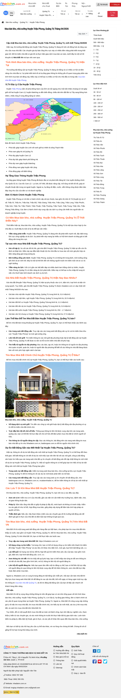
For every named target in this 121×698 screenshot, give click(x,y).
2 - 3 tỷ (96, 53)
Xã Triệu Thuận (99, 159)
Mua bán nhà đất (32, 4)
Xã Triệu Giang (99, 199)
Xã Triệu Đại (98, 163)
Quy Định (75, 647)
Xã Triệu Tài (98, 181)
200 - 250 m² (98, 110)
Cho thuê (11, 13)
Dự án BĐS (58, 4)
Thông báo (58, 661)
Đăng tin (115, 5)
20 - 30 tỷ (97, 71)
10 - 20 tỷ (97, 68)
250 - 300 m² (98, 114)
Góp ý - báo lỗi (78, 674)
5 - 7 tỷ (96, 61)
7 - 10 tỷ (96, 64)
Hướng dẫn (58, 647)
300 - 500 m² (98, 118)
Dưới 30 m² (98, 89)
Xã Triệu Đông (99, 185)
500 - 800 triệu (99, 43)
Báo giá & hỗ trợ (61, 657)
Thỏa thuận (98, 35)
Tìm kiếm (112, 14)
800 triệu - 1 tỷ (99, 46)
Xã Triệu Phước (99, 149)
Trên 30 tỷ (97, 75)
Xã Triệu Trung (99, 188)
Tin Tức (66, 4)
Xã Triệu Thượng (100, 195)
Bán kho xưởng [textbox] (26, 14)
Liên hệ (57, 664)
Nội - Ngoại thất (86, 4)
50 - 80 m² (97, 96)
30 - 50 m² (97, 92)
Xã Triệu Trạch (99, 156)
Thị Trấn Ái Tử (99, 138)
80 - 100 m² (98, 100)
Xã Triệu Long (99, 177)
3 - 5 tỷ (96, 57)
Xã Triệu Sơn (98, 174)
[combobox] (27, 14)
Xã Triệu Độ (98, 152)
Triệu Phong (16, 89)
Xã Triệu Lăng (99, 170)
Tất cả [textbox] (62, 14)
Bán (5, 13)
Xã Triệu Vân (98, 145)
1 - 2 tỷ (96, 50)
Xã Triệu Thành (99, 203)
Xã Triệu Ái (98, 192)
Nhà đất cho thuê (46, 4)
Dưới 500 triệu (99, 39)
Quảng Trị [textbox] (46, 12)
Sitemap (57, 668)
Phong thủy (74, 4)
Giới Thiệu (76, 651)
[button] (98, 5)
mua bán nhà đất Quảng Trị (26, 583)
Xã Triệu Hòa (98, 167)
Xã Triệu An (98, 141)
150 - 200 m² (98, 107)
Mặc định (82, 34)
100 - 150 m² (98, 103)
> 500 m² (97, 121)
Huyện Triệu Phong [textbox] (46, 16)
